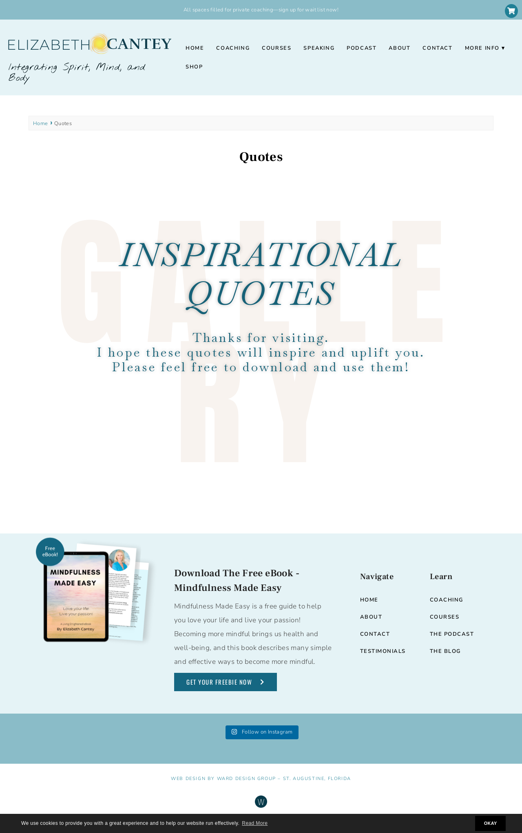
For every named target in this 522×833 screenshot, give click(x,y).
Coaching (233, 48)
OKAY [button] (490, 823)
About (399, 48)
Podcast (361, 48)
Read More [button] (255, 823)
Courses (276, 48)
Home (195, 48)
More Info (482, 48)
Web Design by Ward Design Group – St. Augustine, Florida (261, 779)
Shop (194, 67)
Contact (437, 48)
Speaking (318, 48)
